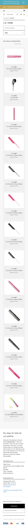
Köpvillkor (5, 469)
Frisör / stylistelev (7, 471)
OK (23, 2)
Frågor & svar (6, 464)
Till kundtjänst (6, 486)
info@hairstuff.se (11, 484)
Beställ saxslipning (8, 473)
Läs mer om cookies (15, 3)
